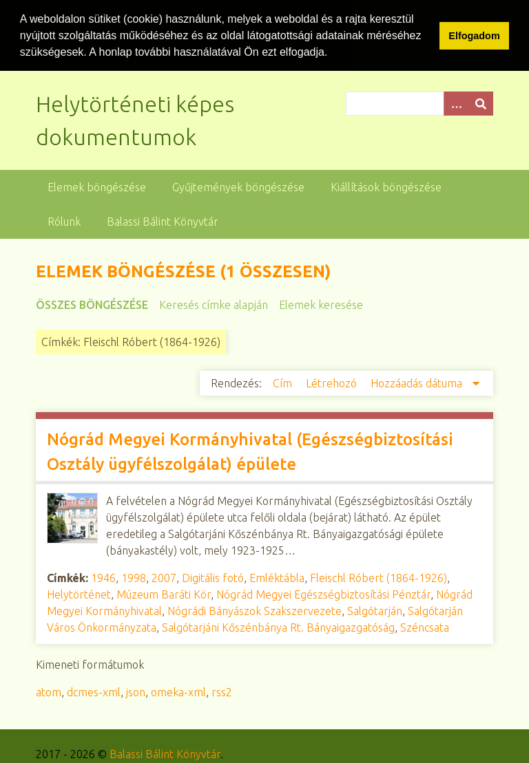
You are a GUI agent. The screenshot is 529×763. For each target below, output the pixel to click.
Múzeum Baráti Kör (163, 594)
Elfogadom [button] (473, 35)
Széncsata (424, 627)
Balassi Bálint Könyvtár (162, 221)
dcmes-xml (94, 691)
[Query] (419, 103)
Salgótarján (374, 610)
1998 (133, 577)
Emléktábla (276, 577)
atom (48, 691)
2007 (164, 577)
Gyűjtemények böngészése (238, 186)
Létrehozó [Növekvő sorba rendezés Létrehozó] (333, 382)
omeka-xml (178, 691)
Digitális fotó (213, 577)
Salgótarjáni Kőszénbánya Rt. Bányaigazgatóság (278, 627)
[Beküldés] (480, 103)
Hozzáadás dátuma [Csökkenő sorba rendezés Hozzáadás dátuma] (418, 382)
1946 (103, 577)
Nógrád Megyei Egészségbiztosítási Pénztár (323, 594)
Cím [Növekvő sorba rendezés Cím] (284, 382)
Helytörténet (79, 594)
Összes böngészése (92, 304)
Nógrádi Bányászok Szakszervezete (254, 610)
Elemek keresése (321, 304)
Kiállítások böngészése (386, 186)
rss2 (221, 691)
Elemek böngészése (97, 186)
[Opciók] (456, 103)
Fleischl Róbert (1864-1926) (378, 577)
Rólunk (64, 221)
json (135, 691)
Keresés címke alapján (213, 304)
